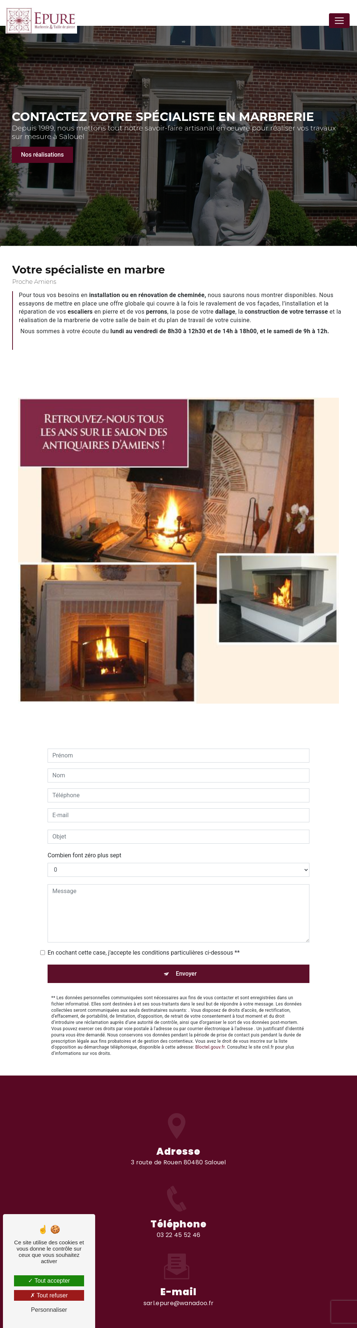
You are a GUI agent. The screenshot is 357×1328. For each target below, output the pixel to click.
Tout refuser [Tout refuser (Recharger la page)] (49, 1295)
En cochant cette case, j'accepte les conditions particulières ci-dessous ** (144, 941)
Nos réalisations (42, 154)
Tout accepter (49, 1281)
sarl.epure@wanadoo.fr (178, 1291)
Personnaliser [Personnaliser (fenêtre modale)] (49, 1310)
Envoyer (186, 962)
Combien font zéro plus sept (84, 844)
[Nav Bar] (339, 20)
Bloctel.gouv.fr (210, 1036)
